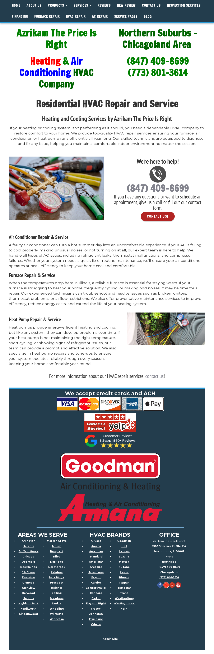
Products (57, 5)
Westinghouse (124, 603)
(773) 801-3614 (169, 577)
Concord (96, 593)
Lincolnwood (28, 613)
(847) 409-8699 (158, 188)
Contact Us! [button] (157, 216)
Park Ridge (56, 577)
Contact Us (151, 5)
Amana (96, 546)
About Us (34, 5)
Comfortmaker (96, 587)
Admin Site (110, 638)
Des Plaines (28, 567)
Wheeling (57, 608)
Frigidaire (96, 619)
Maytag (124, 561)
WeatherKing (124, 598)
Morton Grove (57, 540)
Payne (124, 572)
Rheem (124, 577)
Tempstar (124, 587)
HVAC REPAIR (76, 16)
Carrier (96, 582)
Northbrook (56, 567)
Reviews (104, 5)
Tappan (124, 582)
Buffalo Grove (28, 551)
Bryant (96, 577)
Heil (124, 546)
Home (16, 5)
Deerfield (28, 561)
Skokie (56, 603)
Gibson (96, 624)
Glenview (28, 587)
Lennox (124, 551)
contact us (154, 376)
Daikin (96, 598)
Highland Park (28, 603)
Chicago (28, 556)
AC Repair (100, 16)
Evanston (28, 577)
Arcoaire (96, 567)
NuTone (124, 567)
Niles (56, 556)
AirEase (96, 540)
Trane (124, 593)
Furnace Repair (47, 16)
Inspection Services (184, 5)
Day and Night (96, 603)
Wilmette (56, 613)
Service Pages (126, 16)
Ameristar (96, 561)
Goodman (124, 540)
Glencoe (28, 582)
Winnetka (57, 619)
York (124, 608)
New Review (126, 5)
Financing (20, 16)
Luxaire (124, 556)
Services (82, 5)
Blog (148, 16)
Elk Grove (28, 572)
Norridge (56, 561)
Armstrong (96, 572)
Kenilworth (28, 608)
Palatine (57, 572)
